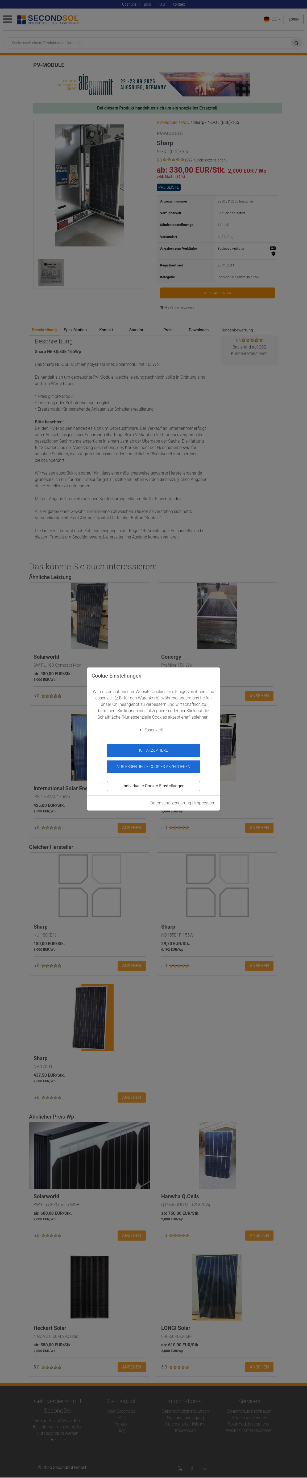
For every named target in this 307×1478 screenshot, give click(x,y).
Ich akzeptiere (153, 750)
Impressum (204, 800)
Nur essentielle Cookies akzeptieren (153, 764)
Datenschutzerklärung (170, 800)
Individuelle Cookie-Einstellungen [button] (153, 783)
